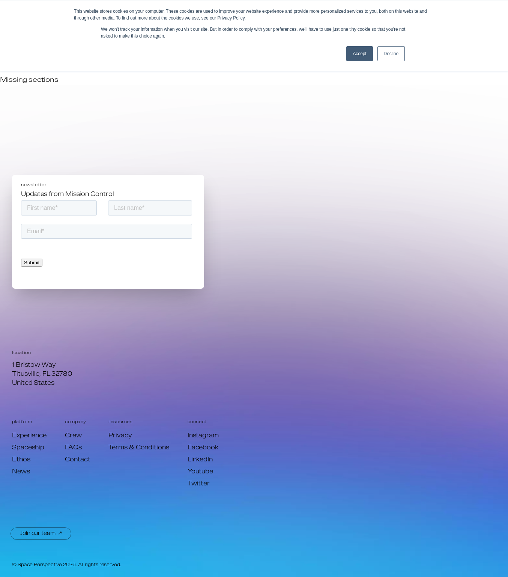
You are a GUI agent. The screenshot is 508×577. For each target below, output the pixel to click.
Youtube (200, 472)
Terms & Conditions (138, 448)
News (21, 472)
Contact (77, 460)
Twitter (199, 484)
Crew (73, 436)
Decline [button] (391, 53)
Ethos (21, 460)
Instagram (203, 436)
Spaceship (28, 448)
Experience (29, 436)
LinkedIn (200, 460)
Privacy (120, 436)
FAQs (73, 448)
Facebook (203, 448)
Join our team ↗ (41, 533)
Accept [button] (359, 53)
